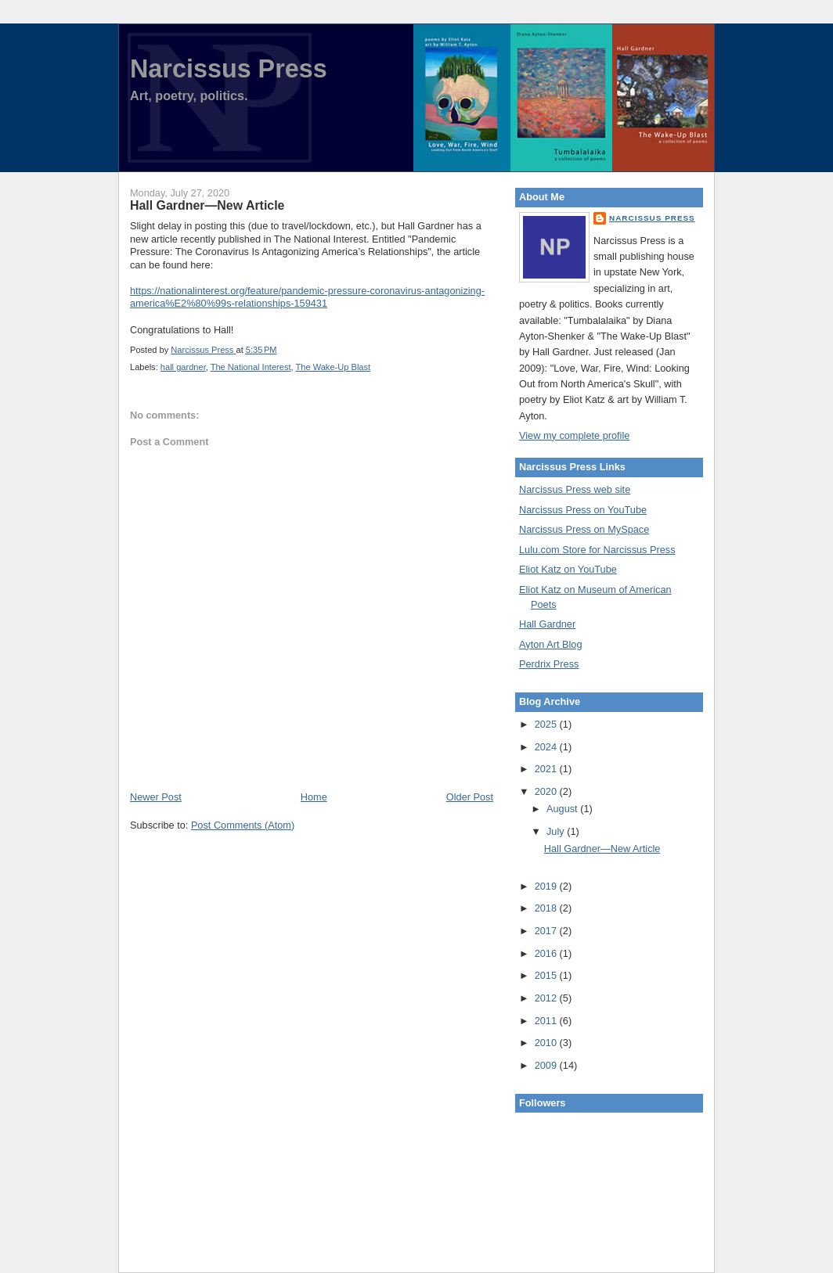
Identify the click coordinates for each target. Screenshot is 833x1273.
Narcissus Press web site (574, 489)
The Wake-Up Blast (333, 367)
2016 (547, 953)
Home (314, 797)
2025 (547, 724)
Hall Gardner (547, 624)
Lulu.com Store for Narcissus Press (597, 550)
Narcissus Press (228, 69)
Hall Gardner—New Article (602, 848)
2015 (547, 975)
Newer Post (156, 797)
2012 (547, 998)
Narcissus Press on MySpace (584, 529)
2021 (547, 769)
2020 (547, 791)
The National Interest (251, 367)
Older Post (469, 797)
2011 (547, 1021)
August (563, 809)
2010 (547, 1042)
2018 (547, 908)
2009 (547, 1065)
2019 (547, 886)
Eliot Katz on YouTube (568, 569)
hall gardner (183, 367)
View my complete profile (574, 435)
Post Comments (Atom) (242, 825)
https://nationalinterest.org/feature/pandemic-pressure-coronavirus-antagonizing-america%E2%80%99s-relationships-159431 (307, 297)
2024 (547, 747)
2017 (547, 931)
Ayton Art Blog (550, 644)
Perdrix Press (549, 664)
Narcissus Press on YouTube (583, 510)
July (556, 831)
